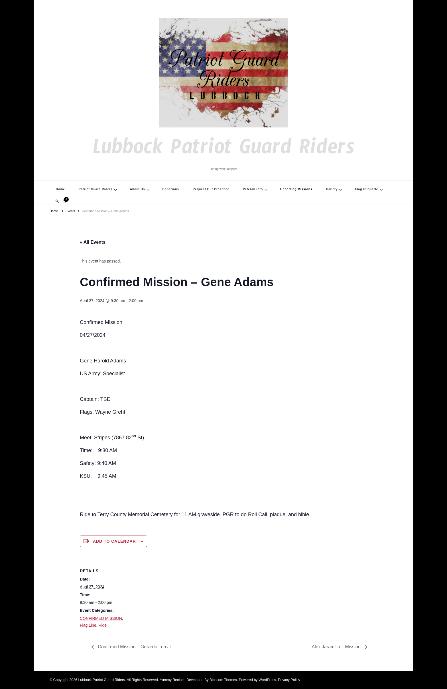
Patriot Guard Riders (96, 189)
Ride (102, 625)
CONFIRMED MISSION (101, 618)
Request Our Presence (211, 189)
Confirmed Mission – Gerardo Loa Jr (134, 646)
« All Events (92, 242)
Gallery (332, 189)
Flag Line (88, 625)
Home (60, 189)
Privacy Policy (289, 680)
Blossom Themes (223, 680)
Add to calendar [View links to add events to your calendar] (114, 541)
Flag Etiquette (366, 189)
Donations (170, 189)
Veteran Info (253, 189)
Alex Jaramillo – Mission (337, 646)
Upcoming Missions (296, 189)
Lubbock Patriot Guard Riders (223, 151)
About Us (137, 189)
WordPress (267, 680)
